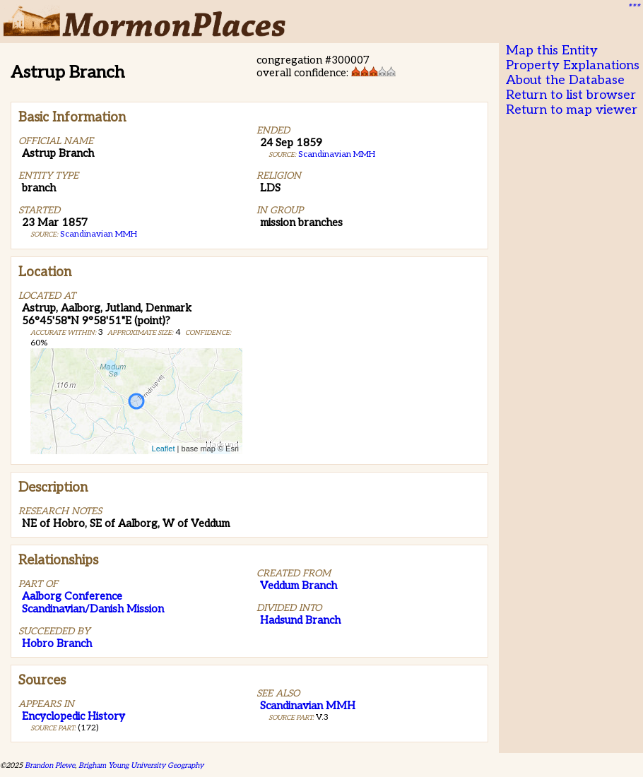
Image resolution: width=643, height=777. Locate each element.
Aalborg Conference (72, 596)
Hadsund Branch (300, 620)
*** (633, 7)
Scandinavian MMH (98, 234)
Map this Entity (552, 50)
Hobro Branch (57, 643)
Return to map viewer (571, 109)
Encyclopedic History (73, 716)
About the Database (565, 80)
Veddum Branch (298, 585)
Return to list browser (571, 95)
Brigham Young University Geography (140, 765)
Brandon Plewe (50, 765)
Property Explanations (572, 65)
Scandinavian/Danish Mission (93, 609)
